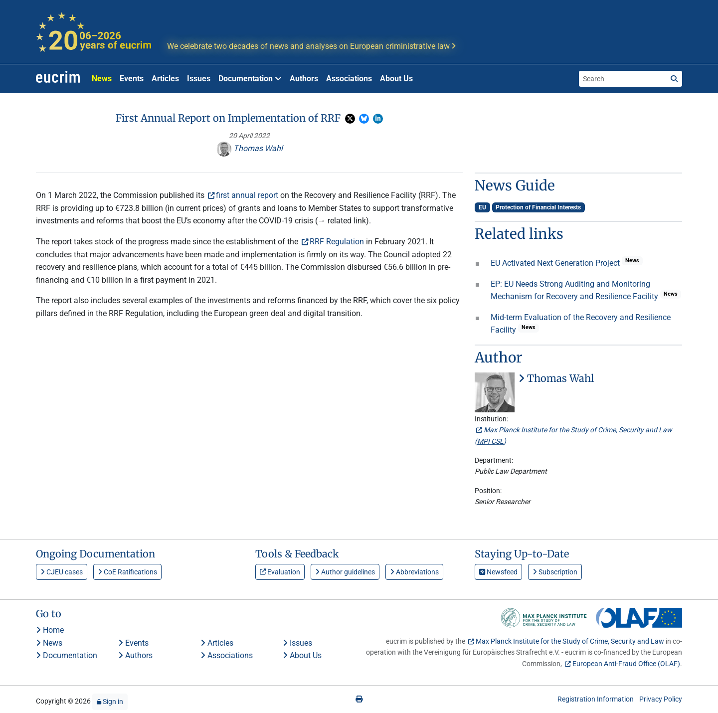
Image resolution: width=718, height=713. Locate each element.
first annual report (247, 195)
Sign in (110, 702)
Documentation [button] (250, 78)
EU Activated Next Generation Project (556, 263)
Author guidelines (345, 572)
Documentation (66, 655)
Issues (198, 78)
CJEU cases (61, 572)
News (102, 78)
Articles (165, 78)
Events (132, 78)
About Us (396, 78)
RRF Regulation (337, 241)
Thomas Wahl (249, 148)
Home (50, 630)
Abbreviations (414, 572)
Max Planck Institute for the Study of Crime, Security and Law (570, 641)
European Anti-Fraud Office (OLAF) (626, 664)
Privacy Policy (660, 699)
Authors (304, 78)
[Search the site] (623, 79)
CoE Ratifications (127, 572)
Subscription (555, 572)
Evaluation (280, 572)
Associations (349, 78)
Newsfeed (498, 572)
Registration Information (595, 699)
